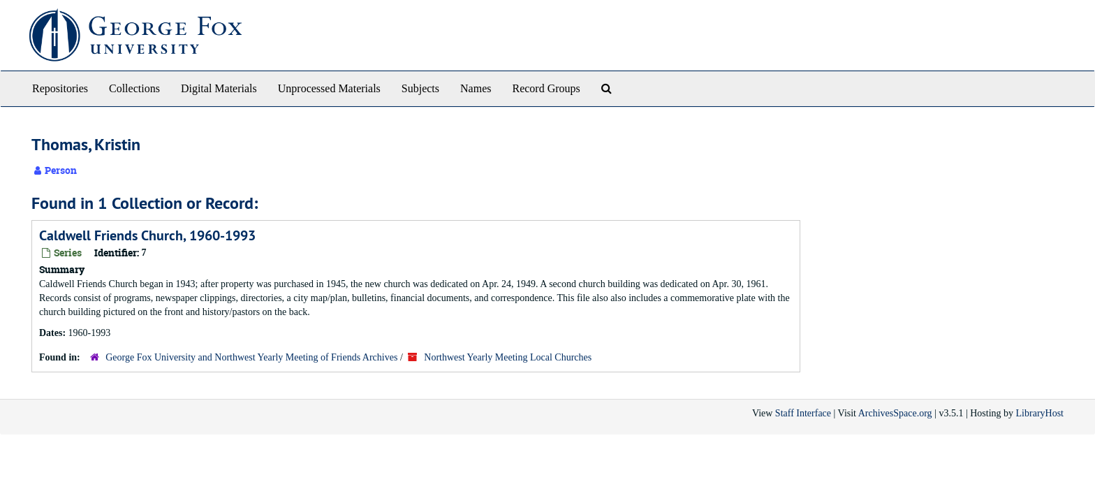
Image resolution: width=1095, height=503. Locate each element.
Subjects (420, 88)
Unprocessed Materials (329, 88)
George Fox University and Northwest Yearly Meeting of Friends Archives (251, 357)
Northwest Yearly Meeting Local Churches (507, 357)
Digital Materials (219, 88)
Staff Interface (803, 413)
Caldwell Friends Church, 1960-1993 (147, 235)
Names (475, 88)
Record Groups (546, 88)
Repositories (60, 88)
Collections (134, 88)
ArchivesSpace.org (895, 413)
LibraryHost (1040, 413)
